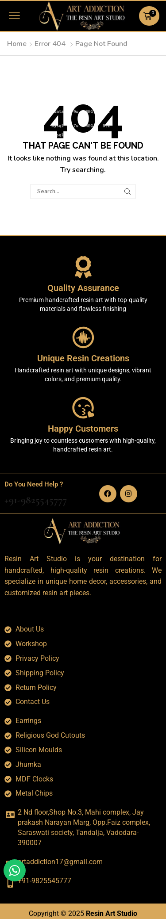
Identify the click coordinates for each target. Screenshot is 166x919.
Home (17, 44)
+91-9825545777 (35, 500)
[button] (14, 15)
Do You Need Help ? (33, 484)
